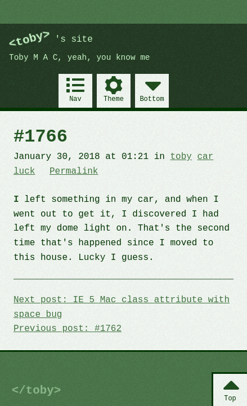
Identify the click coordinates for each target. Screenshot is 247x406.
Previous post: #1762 (68, 329)
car (205, 157)
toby (180, 157)
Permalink (74, 171)
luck (24, 171)
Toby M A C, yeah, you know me (79, 57)
